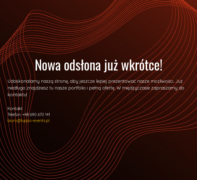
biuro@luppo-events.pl (28, 120)
